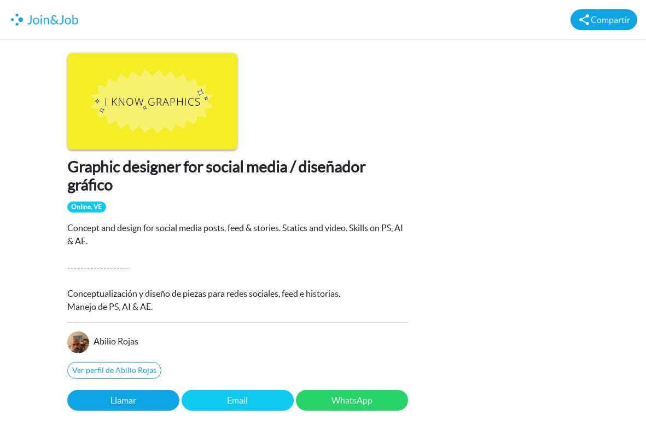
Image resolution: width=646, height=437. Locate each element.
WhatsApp (352, 400)
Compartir (604, 19)
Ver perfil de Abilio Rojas (114, 370)
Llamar (123, 400)
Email (237, 400)
